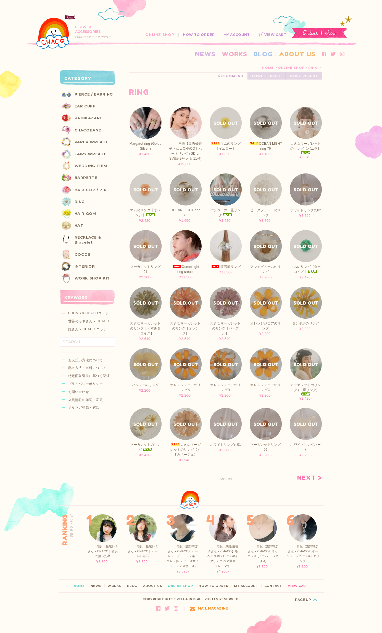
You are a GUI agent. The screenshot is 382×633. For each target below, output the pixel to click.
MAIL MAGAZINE (209, 608)
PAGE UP (303, 600)
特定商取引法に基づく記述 (89, 376)
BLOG (263, 54)
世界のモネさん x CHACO (88, 321)
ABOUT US (297, 54)
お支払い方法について (85, 360)
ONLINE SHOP (159, 35)
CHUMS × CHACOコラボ (88, 313)
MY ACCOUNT (236, 35)
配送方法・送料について (87, 368)
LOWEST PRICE (266, 76)
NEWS (205, 54)
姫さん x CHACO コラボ (87, 329)
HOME (268, 68)
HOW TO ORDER (199, 35)
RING (313, 68)
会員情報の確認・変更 (85, 400)
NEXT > (309, 478)
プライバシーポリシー (85, 384)
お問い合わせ (78, 392)
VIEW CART (272, 35)
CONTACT (273, 585)
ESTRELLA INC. (182, 599)
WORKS (234, 54)
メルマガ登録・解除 (83, 408)
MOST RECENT (304, 76)
